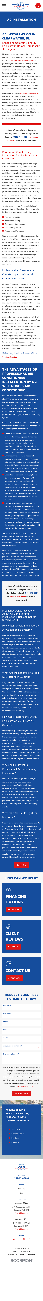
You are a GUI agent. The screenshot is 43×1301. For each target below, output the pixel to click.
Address (6, 1038)
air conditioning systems (29, 93)
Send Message (21, 1093)
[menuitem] (11, 1254)
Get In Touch (14, 978)
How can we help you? (11, 1054)
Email (5, 1030)
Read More (13, 947)
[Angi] (19, 1239)
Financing (21, 1188)
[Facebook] (29, 1239)
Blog (21, 1193)
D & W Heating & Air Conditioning (21, 60)
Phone (5, 1022)
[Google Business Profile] (14, 1239)
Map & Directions (21, 1213)
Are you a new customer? (12, 1046)
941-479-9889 (21, 1178)
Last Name (7, 1014)
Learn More (13, 910)
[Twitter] (24, 1239)
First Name (7, 1005)
